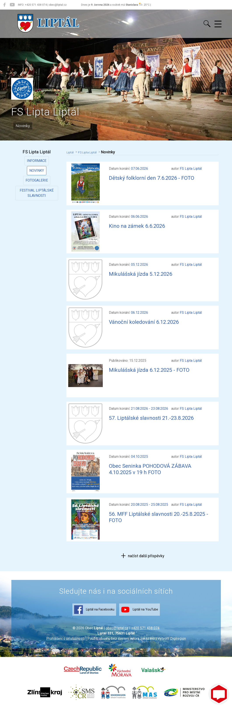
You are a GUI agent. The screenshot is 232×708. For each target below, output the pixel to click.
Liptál (71, 152)
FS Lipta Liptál (92, 152)
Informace (36, 161)
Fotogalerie (37, 180)
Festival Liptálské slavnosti (37, 193)
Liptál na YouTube (139, 609)
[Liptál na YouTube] (12, 4)
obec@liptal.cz (117, 628)
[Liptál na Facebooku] (4, 4)
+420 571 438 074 (145, 628)
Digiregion (178, 638)
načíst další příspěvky (145, 556)
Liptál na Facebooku (94, 609)
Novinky (36, 170)
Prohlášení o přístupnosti (65, 638)
